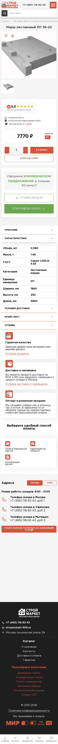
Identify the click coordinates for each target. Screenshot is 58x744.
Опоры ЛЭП (29, 695)
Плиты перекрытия (29, 682)
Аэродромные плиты (29, 677)
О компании (29, 647)
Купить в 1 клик (29, 158)
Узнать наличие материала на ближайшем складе (29, 529)
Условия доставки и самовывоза (26, 384)
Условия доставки (17, 308)
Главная (5, 21)
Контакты (29, 651)
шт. (47, 137)
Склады (34, 483)
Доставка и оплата (29, 656)
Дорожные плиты (29, 673)
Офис (50, 483)
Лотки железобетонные (29, 690)
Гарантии (29, 660)
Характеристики (15, 238)
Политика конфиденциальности (29, 711)
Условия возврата (17, 354)
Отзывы (10, 325)
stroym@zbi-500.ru (18, 628)
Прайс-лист (12, 317)
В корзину (42, 150)
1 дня (28, 124)
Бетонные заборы (29, 686)
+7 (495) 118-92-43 (33, 5)
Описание (11, 230)
